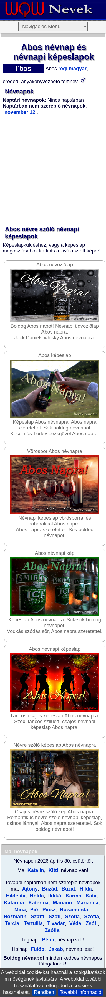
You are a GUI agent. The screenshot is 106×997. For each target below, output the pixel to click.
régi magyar (72, 68)
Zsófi (91, 923)
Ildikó (54, 896)
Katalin (35, 870)
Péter (48, 940)
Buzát (67, 889)
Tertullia (32, 923)
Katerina (38, 902)
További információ (80, 992)
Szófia (91, 916)
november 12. (20, 112)
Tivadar (55, 923)
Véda (74, 923)
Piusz (48, 909)
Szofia (72, 916)
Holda (36, 896)
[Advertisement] (52, 171)
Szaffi (36, 916)
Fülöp (37, 949)
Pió (33, 909)
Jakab (55, 949)
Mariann (62, 902)
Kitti (52, 870)
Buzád (49, 889)
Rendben (44, 992)
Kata (90, 896)
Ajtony (30, 889)
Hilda (85, 889)
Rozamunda (73, 909)
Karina (72, 896)
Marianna (87, 902)
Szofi (53, 916)
